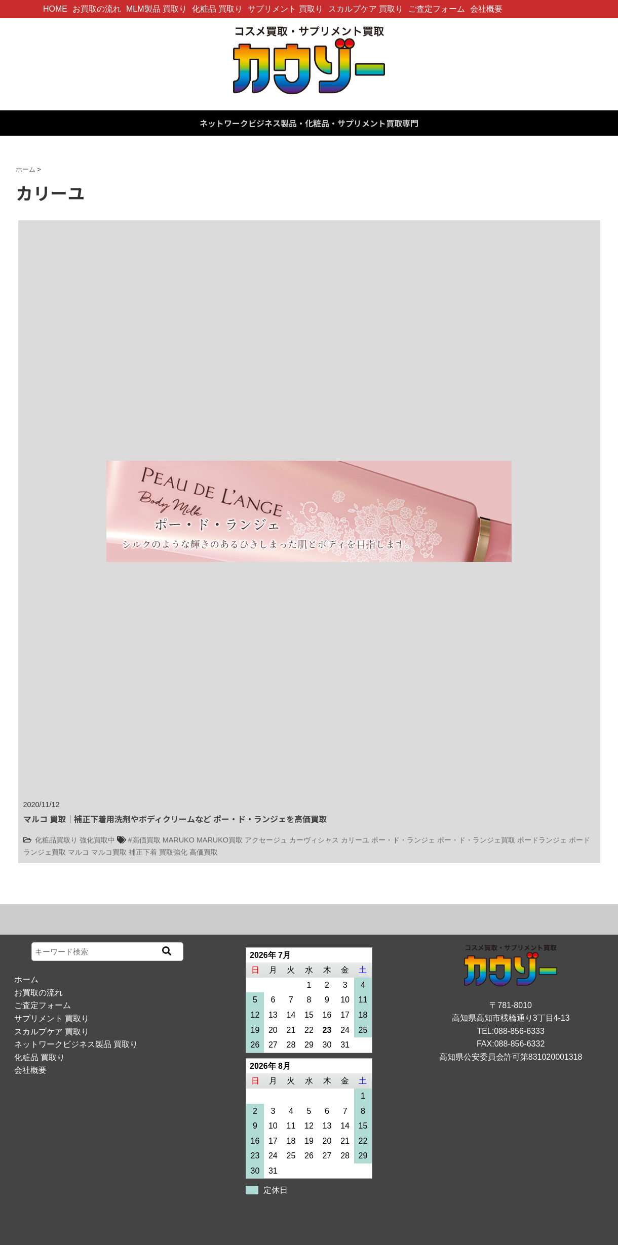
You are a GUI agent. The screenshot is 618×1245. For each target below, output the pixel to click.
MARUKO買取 (220, 840)
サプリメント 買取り (285, 9)
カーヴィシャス (314, 840)
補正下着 (143, 852)
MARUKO (179, 840)
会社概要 (486, 9)
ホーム (26, 979)
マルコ (78, 852)
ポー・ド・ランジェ (403, 840)
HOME (55, 9)
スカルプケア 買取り (365, 9)
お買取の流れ (96, 9)
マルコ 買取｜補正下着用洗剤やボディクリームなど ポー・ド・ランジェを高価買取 (175, 819)
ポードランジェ (542, 840)
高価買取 (203, 852)
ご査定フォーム (436, 9)
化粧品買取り (56, 840)
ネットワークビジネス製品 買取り (76, 1044)
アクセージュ (266, 840)
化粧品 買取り (217, 9)
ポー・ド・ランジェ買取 (476, 840)
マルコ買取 (109, 852)
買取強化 (173, 852)
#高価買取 (144, 840)
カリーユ (355, 840)
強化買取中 (97, 840)
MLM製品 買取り (156, 9)
